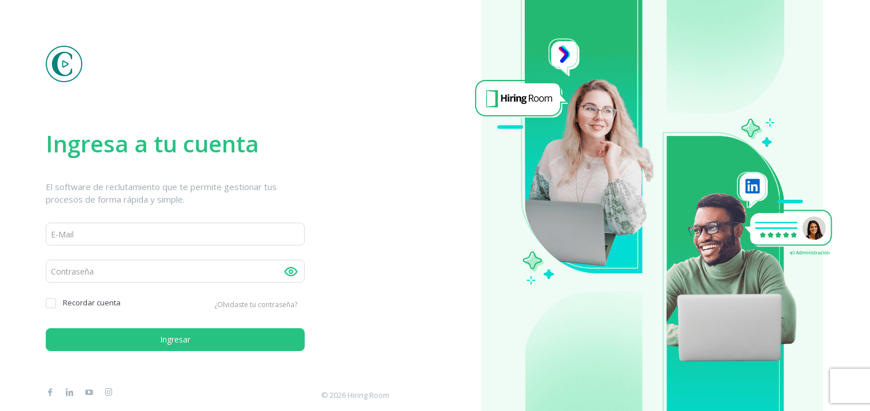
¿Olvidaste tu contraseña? (255, 304)
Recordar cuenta (83, 302)
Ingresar (175, 339)
